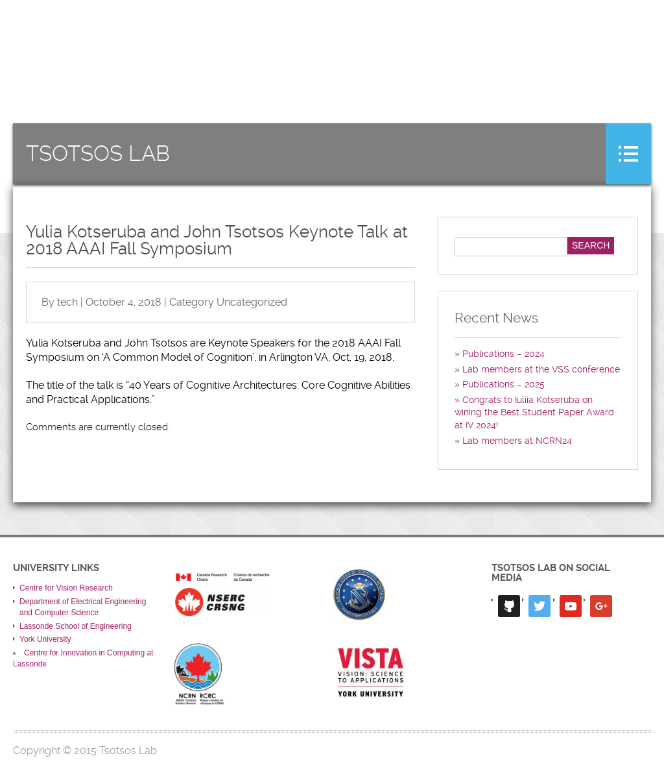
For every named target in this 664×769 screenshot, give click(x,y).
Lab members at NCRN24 (517, 440)
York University (45, 639)
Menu (628, 153)
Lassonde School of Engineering (75, 626)
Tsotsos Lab (98, 154)
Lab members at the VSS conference (541, 369)
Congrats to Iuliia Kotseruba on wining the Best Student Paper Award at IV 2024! (534, 412)
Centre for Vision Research (66, 587)
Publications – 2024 (503, 353)
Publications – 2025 (503, 384)
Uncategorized (252, 302)
